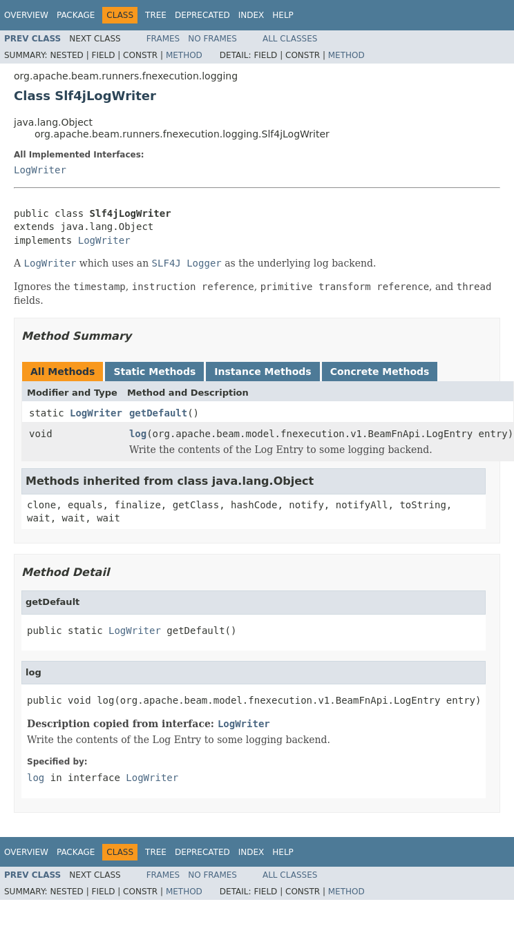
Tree (155, 15)
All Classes (290, 39)
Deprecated (202, 15)
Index (251, 15)
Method (184, 55)
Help (283, 15)
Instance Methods (262, 371)
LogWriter (40, 169)
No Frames (212, 39)
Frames (163, 39)
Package (76, 15)
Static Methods (154, 371)
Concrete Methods (380, 371)
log (137, 433)
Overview (26, 15)
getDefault (158, 413)
